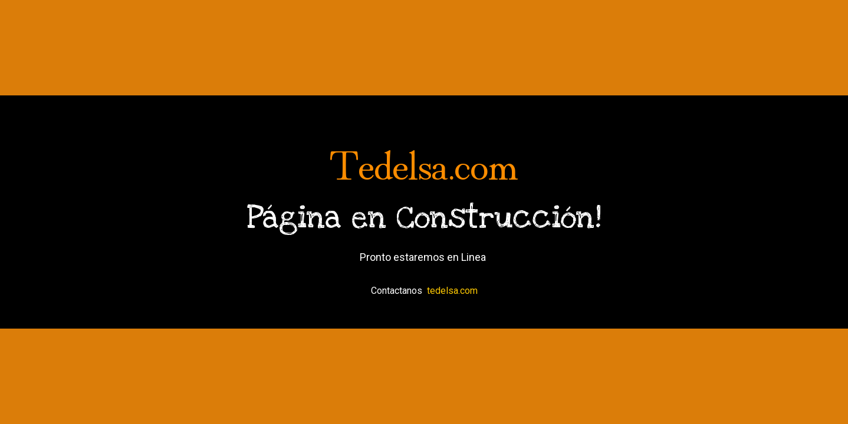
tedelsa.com (452, 290)
